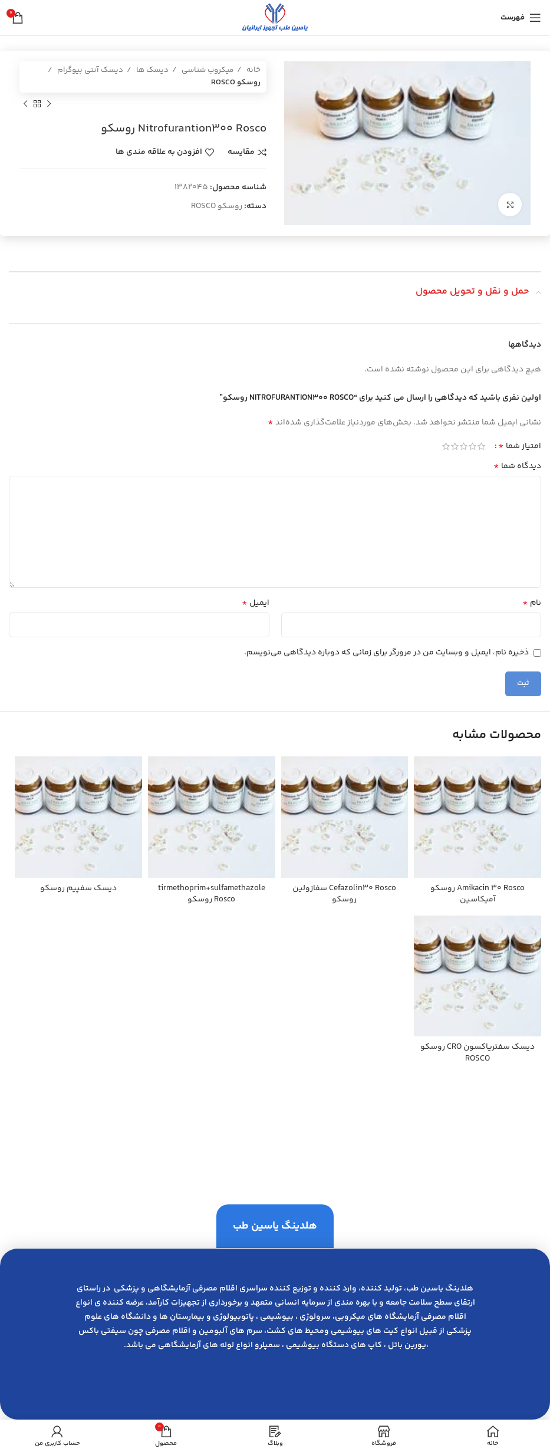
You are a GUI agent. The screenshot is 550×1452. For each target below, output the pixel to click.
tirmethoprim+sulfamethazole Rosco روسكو (211, 894)
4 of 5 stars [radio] (454, 446)
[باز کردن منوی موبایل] (521, 17)
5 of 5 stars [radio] (446, 446)
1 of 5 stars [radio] (481, 446)
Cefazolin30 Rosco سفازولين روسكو (344, 894)
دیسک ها (151, 70)
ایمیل (255, 603)
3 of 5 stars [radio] (463, 446)
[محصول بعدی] (25, 104)
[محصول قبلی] (49, 104)
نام (531, 603)
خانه (253, 70)
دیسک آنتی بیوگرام (89, 70)
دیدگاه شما (517, 466)
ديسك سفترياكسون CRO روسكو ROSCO (477, 1053)
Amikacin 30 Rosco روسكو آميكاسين (477, 894)
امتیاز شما (519, 446)
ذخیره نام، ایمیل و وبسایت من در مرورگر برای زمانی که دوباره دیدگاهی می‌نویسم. (386, 652)
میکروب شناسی (206, 70)
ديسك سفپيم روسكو (78, 888)
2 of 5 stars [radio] (472, 446)
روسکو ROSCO (236, 82)
